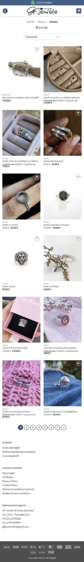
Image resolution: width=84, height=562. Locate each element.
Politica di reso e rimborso (16, 493)
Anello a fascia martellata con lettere (20, 161)
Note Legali (8, 473)
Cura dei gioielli (10, 455)
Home (30, 21)
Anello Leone (8, 286)
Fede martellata (51, 286)
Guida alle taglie (11, 447)
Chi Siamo (7, 476)
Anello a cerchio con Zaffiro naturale (61, 97)
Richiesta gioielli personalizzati (18, 451)
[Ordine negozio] (42, 37)
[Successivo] (63, 427)
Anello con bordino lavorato (16, 411)
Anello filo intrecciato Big (14, 348)
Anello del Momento (53, 161)
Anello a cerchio (10, 225)
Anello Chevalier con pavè (56, 225)
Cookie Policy (9, 484)
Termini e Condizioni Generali (18, 489)
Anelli (42, 21)
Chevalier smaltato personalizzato (60, 348)
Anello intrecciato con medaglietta (60, 411)
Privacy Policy (9, 481)
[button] (5, 11)
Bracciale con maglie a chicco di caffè (20, 97)
